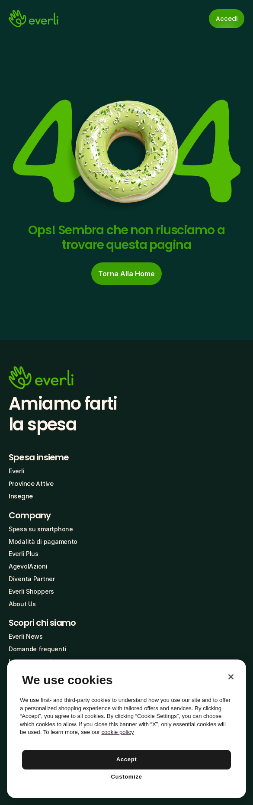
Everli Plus (23, 553)
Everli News (26, 636)
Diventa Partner (32, 578)
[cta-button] (126, 273)
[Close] (230, 676)
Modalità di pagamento (43, 541)
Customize (126, 776)
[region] (126, 729)
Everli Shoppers (31, 591)
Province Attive (31, 483)
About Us (22, 604)
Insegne (21, 496)
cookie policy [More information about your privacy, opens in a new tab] (118, 732)
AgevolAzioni (28, 566)
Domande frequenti (37, 649)
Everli (16, 471)
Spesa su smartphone (41, 529)
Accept (126, 759)
